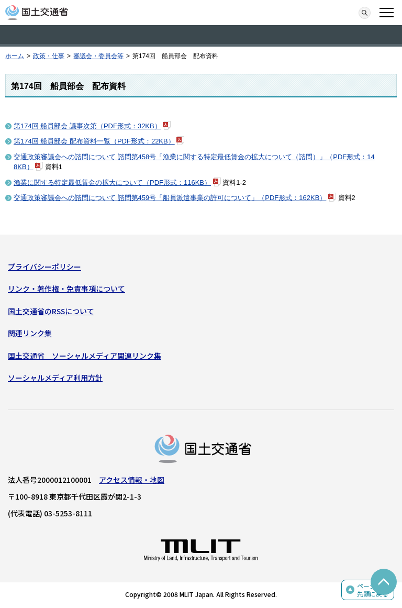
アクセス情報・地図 (131, 479)
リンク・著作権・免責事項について (66, 288)
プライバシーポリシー (44, 266)
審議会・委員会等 (98, 56)
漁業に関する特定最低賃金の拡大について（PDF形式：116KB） (112, 182)
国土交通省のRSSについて (51, 311)
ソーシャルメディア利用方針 (55, 377)
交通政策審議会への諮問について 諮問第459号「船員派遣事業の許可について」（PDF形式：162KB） (170, 198)
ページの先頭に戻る (372, 590)
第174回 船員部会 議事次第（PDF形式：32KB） (87, 126)
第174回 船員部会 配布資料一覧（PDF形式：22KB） (94, 141)
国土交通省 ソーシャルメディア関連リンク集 (84, 355)
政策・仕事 (48, 56)
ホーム (14, 56)
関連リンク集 (30, 333)
